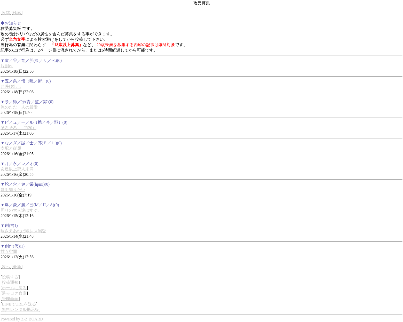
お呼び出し (11, 86)
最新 (17, 267)
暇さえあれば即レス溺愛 (23, 231)
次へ (6, 267)
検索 (17, 13)
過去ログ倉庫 (14, 293)
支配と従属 (11, 148)
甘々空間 (9, 251)
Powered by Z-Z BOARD (22, 319)
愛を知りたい (13, 189)
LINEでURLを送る (19, 304)
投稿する (10, 277)
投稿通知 (10, 282)
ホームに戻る (14, 288)
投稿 (6, 13)
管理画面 (10, 298)
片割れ (7, 66)
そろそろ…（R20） (18, 128)
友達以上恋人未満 (17, 169)
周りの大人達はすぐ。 (21, 210)
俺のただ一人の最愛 (19, 107)
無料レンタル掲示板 (20, 309)
